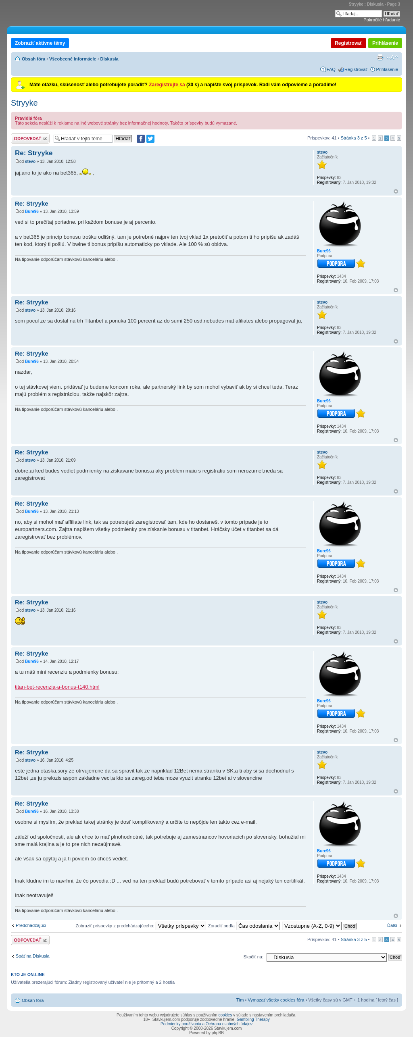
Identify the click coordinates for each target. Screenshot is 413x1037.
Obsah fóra (33, 58)
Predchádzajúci (31, 925)
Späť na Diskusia (33, 956)
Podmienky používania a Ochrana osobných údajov (206, 1024)
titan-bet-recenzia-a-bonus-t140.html (57, 687)
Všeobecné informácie (72, 58)
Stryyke (24, 102)
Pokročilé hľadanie (381, 19)
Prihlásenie (385, 43)
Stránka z (354, 137)
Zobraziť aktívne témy (40, 43)
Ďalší (392, 925)
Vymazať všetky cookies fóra (276, 999)
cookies (225, 1015)
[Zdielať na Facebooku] (141, 139)
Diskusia (109, 58)
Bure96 (32, 211)
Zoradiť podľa (244, 925)
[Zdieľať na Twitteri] (150, 139)
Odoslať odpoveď (30, 138)
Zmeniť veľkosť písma (392, 57)
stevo (30, 161)
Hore (396, 191)
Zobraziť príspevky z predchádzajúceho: (140, 925)
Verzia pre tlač (379, 57)
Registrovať (348, 43)
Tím (240, 999)
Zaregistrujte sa (167, 84)
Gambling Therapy (253, 1019)
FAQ (331, 69)
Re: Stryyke (34, 153)
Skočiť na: (253, 956)
